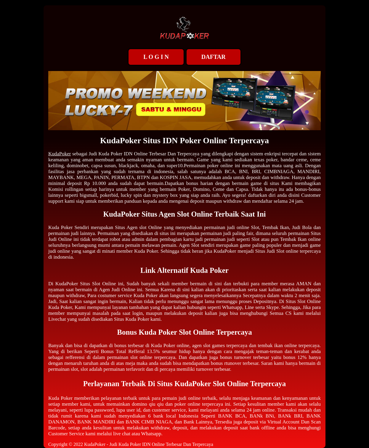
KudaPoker (59, 154)
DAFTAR (213, 57)
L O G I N (156, 57)
